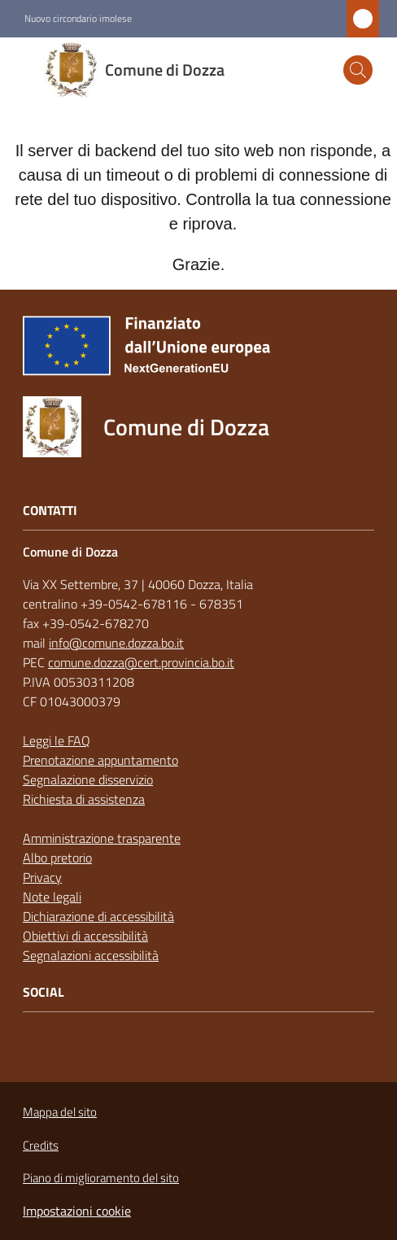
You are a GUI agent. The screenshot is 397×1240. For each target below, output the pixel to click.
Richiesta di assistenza (84, 799)
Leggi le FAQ (56, 740)
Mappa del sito (60, 1111)
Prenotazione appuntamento (100, 760)
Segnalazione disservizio (88, 779)
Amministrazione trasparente (102, 838)
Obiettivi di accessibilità (85, 935)
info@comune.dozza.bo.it (116, 643)
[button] (358, 70)
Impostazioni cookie (77, 1210)
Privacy (42, 877)
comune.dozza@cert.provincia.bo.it (141, 662)
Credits (41, 1145)
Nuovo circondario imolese (78, 18)
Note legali (52, 896)
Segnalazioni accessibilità (91, 955)
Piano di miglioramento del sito (101, 1177)
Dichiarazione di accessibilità (98, 916)
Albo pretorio (57, 857)
